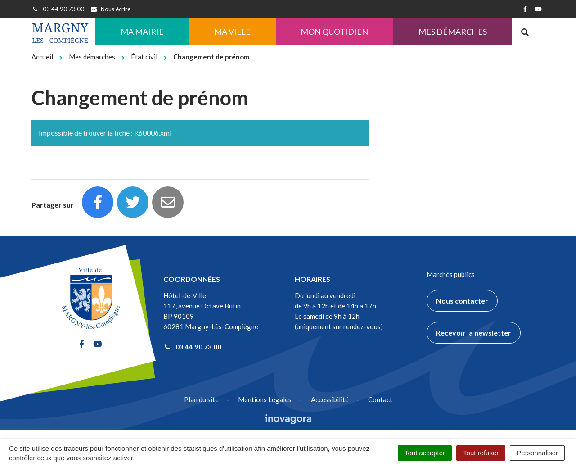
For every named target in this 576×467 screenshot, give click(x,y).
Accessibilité (330, 399)
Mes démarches (452, 31)
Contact (380, 399)
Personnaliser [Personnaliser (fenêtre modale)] (537, 453)
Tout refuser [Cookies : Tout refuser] (481, 453)
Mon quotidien (334, 31)
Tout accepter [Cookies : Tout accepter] (425, 453)
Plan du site (201, 399)
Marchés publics (451, 274)
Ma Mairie (142, 31)
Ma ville (232, 31)
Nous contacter (462, 300)
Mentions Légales (265, 399)
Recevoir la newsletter (473, 332)
